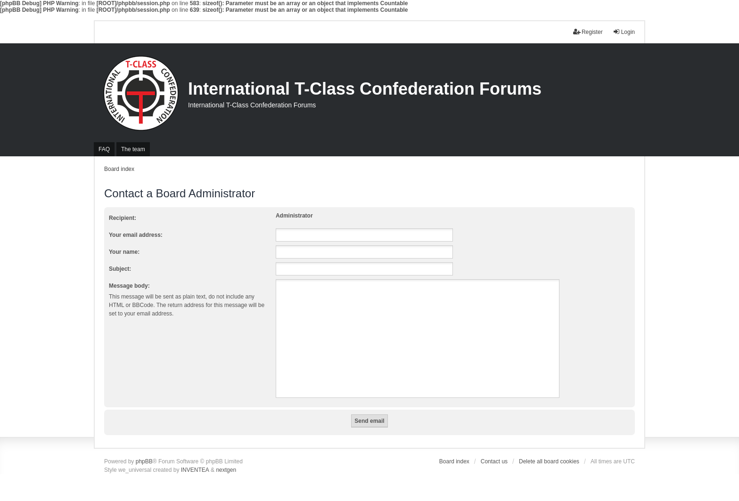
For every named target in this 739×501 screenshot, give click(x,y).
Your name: (124, 252)
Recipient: (122, 218)
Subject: (120, 269)
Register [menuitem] (588, 31)
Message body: (129, 286)
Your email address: (136, 235)
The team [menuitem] (133, 149)
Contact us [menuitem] (494, 461)
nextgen (226, 470)
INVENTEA (195, 470)
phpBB (144, 461)
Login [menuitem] (624, 31)
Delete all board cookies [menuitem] (549, 461)
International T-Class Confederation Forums (365, 88)
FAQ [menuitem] (104, 149)
